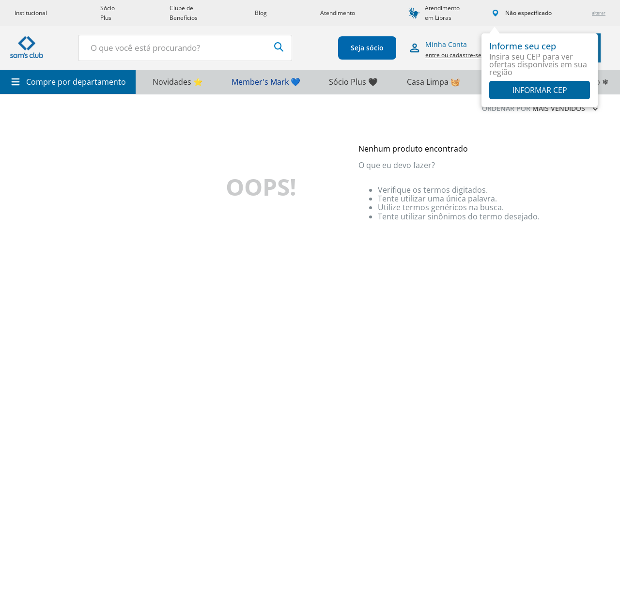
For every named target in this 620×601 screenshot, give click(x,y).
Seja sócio (366, 47)
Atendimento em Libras (442, 13)
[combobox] (185, 48)
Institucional (31, 13)
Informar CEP (539, 90)
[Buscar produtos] (278, 47)
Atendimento (337, 13)
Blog (261, 13)
